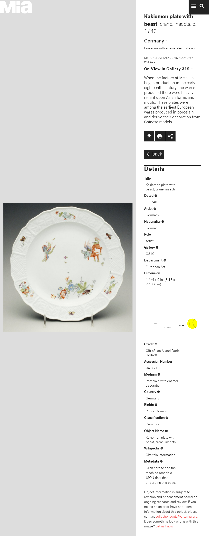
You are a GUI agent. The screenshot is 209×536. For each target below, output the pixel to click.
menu (194, 6)
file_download (149, 136)
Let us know (164, 526)
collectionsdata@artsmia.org (176, 517)
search (202, 6)
